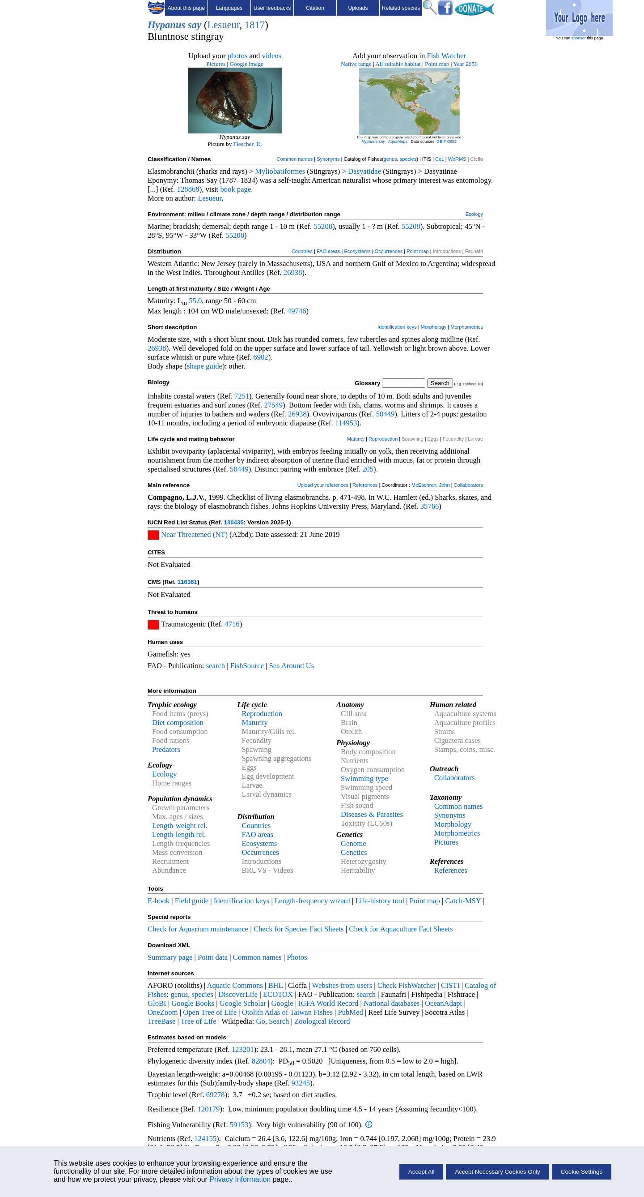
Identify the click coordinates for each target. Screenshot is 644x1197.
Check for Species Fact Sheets (299, 929)
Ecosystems (357, 251)
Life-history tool (379, 901)
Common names (294, 159)
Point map (437, 63)
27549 (273, 405)
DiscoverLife (238, 994)
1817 (255, 24)
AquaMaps (397, 141)
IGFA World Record (328, 1003)
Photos (297, 957)
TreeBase (161, 1021)
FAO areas (328, 251)
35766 (429, 506)
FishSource (247, 665)
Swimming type (364, 778)
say (194, 24)
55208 (323, 226)
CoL (439, 159)
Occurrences (388, 251)
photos (237, 55)
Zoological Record (322, 1021)
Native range (356, 63)
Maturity (355, 439)
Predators (166, 749)
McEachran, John (430, 485)
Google (282, 1003)
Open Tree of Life (210, 1012)
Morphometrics (466, 327)
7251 (241, 396)
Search (279, 1021)
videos (272, 55)
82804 (261, 1061)
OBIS (452, 141)
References (364, 485)
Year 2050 (465, 63)
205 (367, 469)
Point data (213, 957)
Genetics (354, 852)
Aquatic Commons (235, 985)
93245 (301, 1083)
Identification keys (396, 327)
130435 (233, 522)
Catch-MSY (463, 901)
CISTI (450, 985)
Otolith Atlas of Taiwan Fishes (287, 1012)
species (408, 159)
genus (390, 159)
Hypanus (166, 24)
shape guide (204, 366)
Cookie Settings (581, 1171)
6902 (260, 357)
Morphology (433, 327)
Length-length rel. (179, 834)
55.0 (195, 300)
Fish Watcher (446, 55)
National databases (391, 1003)
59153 (239, 1124)
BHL (275, 985)
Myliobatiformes (280, 171)
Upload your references (322, 485)
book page (235, 189)
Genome (353, 843)
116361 (187, 582)
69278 (215, 1094)
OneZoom (163, 1012)
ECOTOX (278, 994)
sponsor (579, 38)
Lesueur (223, 24)
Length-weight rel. (180, 825)
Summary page (170, 957)
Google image (246, 63)
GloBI (157, 1003)
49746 (297, 311)
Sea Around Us (291, 665)
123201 (243, 1049)
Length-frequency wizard (312, 901)
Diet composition (177, 722)
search (215, 665)
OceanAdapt (443, 1003)
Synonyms (328, 159)
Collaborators (468, 485)
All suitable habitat (397, 63)
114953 (346, 423)
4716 (232, 624)
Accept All (421, 1171)
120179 (208, 1109)
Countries (302, 251)
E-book (158, 901)
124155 (205, 1138)
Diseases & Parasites (372, 814)
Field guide (191, 901)
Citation (315, 8)
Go (260, 1021)
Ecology (474, 214)
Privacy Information (240, 1179)
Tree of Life (198, 1021)
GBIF (441, 141)
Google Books (192, 1003)
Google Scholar (243, 1003)
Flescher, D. (247, 144)
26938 (293, 272)
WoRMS (457, 159)
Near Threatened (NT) (194, 534)
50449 (385, 414)
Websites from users (342, 985)
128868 (188, 189)
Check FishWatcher (406, 985)
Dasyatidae (364, 171)
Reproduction (383, 439)
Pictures (215, 63)
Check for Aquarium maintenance (198, 929)
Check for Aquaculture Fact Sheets (401, 929)
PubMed (350, 1012)
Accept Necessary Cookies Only (497, 1171)
